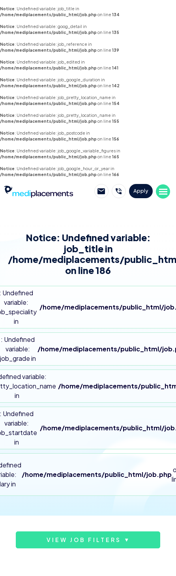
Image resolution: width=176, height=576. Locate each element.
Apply (140, 191)
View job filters (84, 539)
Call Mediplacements (119, 191)
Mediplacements (38, 191)
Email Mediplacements (101, 191)
